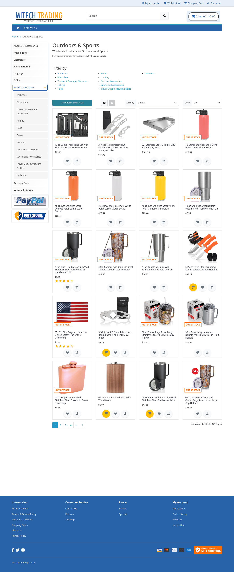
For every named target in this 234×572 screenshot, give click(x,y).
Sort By (130, 102)
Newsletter (178, 525)
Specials (123, 514)
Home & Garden (22, 66)
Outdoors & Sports (32, 36)
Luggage (18, 73)
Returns (69, 514)
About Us (16, 530)
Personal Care (21, 183)
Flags (19, 127)
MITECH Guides (20, 508)
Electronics (20, 59)
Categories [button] (30, 28)
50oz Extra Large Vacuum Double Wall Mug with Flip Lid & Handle (202, 335)
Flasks (20, 135)
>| (82, 425)
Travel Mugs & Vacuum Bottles (29, 165)
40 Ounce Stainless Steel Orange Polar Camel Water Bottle (69, 208)
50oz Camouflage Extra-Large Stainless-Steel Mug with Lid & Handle (158, 335)
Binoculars (22, 102)
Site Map (70, 519)
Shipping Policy (20, 525)
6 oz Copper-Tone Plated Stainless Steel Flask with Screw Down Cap (71, 400)
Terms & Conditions (22, 519)
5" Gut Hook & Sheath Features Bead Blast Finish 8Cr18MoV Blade (114, 335)
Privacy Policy (19, 535)
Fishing (20, 120)
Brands (122, 508)
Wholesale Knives (23, 190)
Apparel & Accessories (26, 45)
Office (17, 80)
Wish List (177, 519)
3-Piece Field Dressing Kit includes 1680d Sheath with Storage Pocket (113, 147)
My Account (179, 508)
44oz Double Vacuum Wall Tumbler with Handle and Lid (157, 268)
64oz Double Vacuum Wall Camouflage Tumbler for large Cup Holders (201, 400)
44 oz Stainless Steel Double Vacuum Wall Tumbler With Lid (201, 207)
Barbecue (22, 94)
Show (187, 102)
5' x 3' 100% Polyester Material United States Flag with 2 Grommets (71, 335)
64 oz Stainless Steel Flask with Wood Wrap (114, 399)
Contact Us (71, 508)
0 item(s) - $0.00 (203, 16)
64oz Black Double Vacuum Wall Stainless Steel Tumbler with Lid (159, 399)
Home (18, 28)
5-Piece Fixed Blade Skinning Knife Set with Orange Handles (201, 268)
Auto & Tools (20, 52)
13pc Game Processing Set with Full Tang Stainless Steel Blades (71, 146)
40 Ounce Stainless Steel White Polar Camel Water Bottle (114, 207)
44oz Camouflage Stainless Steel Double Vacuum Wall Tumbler (115, 268)
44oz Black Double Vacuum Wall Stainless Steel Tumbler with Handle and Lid (72, 269)
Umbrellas (22, 175)
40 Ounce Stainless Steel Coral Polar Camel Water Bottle (201, 146)
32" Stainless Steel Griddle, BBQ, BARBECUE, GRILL (159, 146)
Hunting (21, 142)
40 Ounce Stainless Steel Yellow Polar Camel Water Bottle (158, 207)
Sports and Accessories (29, 156)
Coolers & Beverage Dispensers (27, 111)
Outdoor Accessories (28, 149)
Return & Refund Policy (24, 514)
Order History (180, 514)
